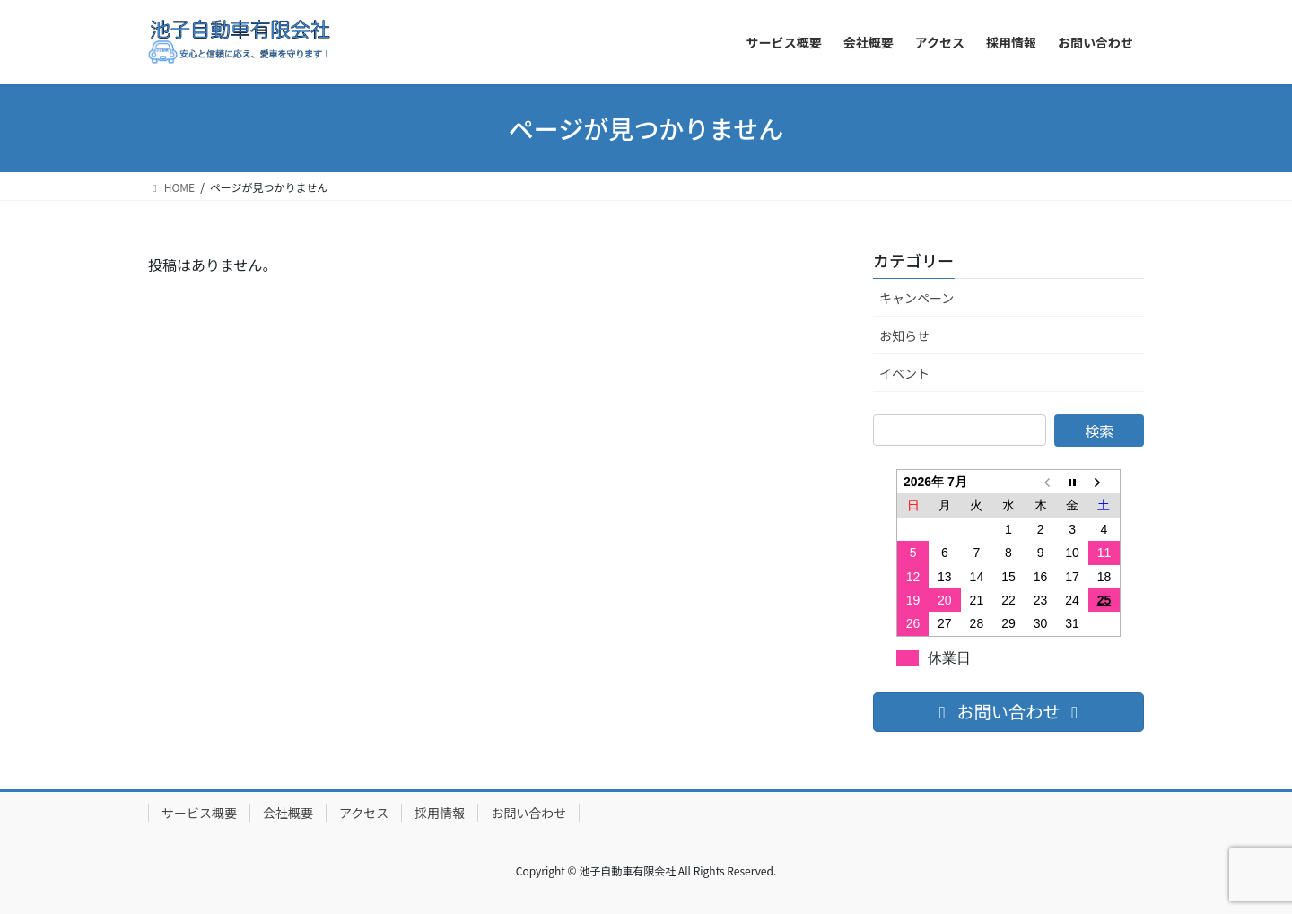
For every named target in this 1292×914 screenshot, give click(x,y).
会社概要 (288, 813)
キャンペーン (916, 298)
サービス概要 (199, 813)
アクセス (363, 813)
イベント (904, 373)
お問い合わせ (528, 813)
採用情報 (440, 813)
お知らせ (904, 335)
